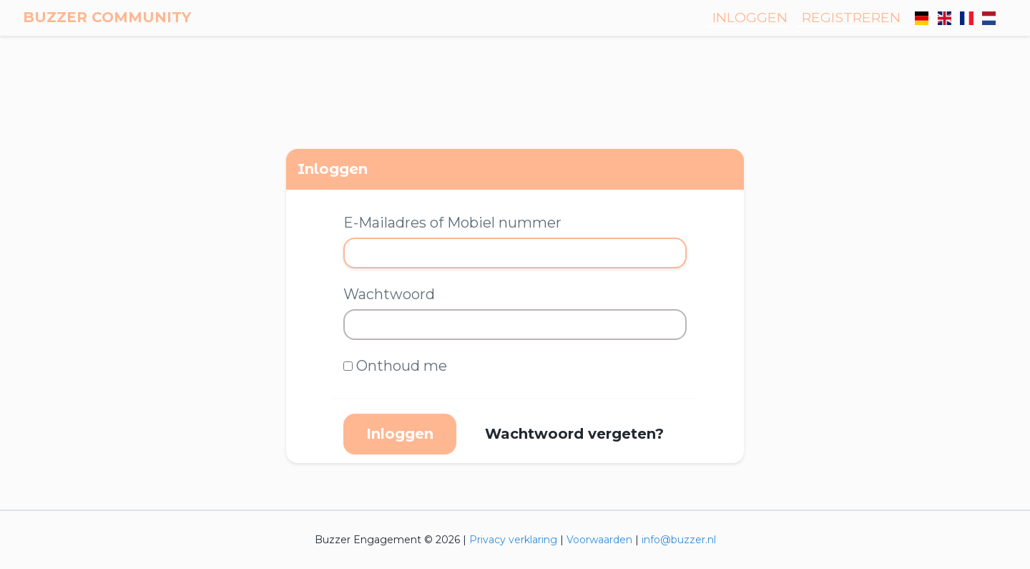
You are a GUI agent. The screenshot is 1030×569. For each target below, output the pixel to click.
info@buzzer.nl (679, 539)
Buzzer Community (107, 17)
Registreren (851, 17)
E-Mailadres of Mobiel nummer (452, 222)
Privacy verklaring (513, 539)
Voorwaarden (599, 539)
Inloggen (750, 17)
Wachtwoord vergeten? (574, 433)
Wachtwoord (389, 294)
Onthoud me (401, 365)
